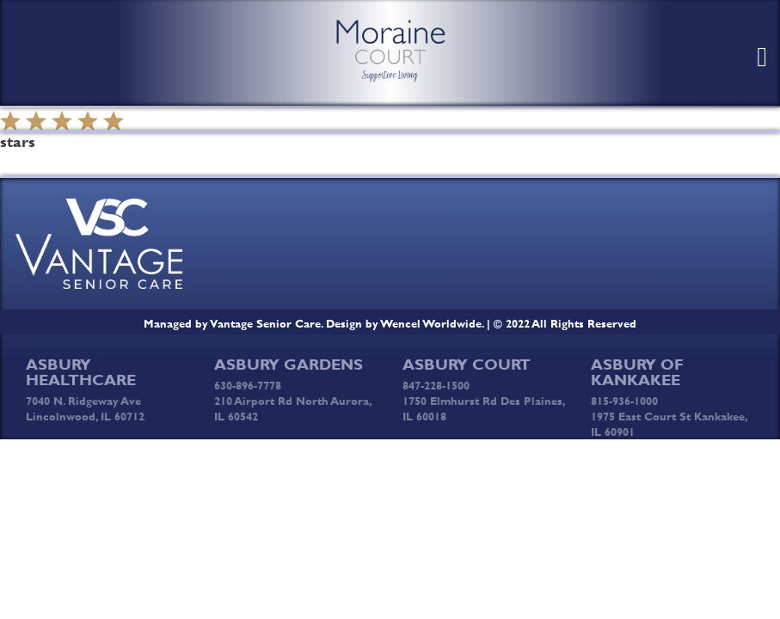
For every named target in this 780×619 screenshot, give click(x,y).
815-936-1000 (624, 400)
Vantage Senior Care (266, 323)
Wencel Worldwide (431, 323)
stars (17, 142)
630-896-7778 (247, 385)
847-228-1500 (436, 385)
